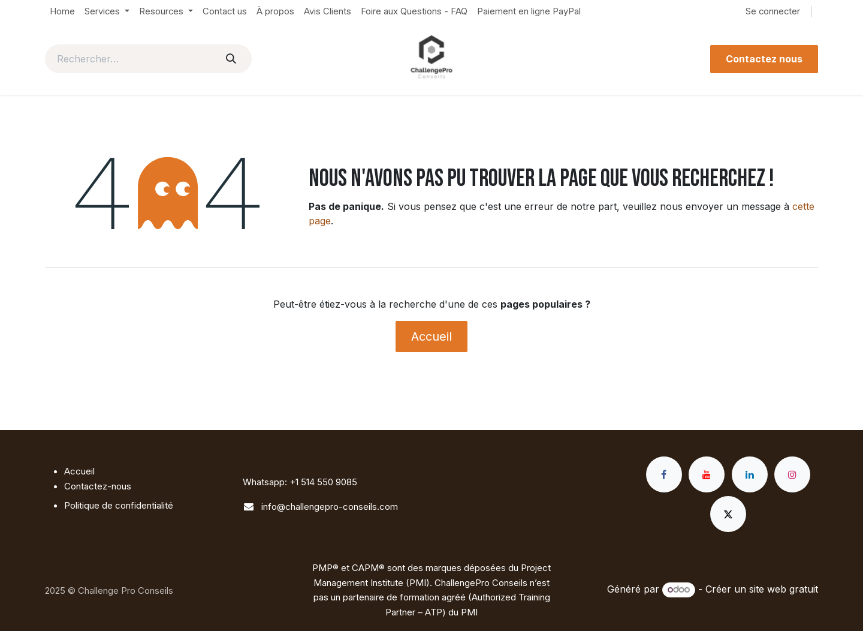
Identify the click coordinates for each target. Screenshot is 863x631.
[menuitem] (62, 11)
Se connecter (773, 11)
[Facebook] (664, 474)
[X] (728, 514)
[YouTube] (707, 474)
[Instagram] (792, 474)
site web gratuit (783, 589)
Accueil (431, 336)
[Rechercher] (231, 58)
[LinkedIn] (750, 474)
